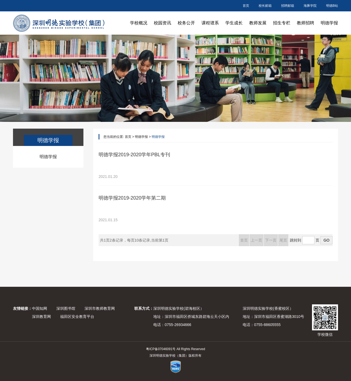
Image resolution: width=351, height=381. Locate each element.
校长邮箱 (265, 6)
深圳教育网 (41, 316)
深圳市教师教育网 (99, 308)
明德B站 (332, 6)
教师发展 (257, 23)
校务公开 (186, 23)
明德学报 (329, 23)
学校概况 (138, 23)
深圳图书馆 (65, 308)
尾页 (283, 240)
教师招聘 (305, 23)
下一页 (271, 240)
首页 (246, 6)
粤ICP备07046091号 (161, 349)
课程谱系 (210, 23)
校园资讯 (162, 23)
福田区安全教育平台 (77, 316)
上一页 (256, 240)
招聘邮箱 (287, 6)
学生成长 (234, 23)
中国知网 (39, 308)
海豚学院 (310, 6)
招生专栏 (281, 23)
